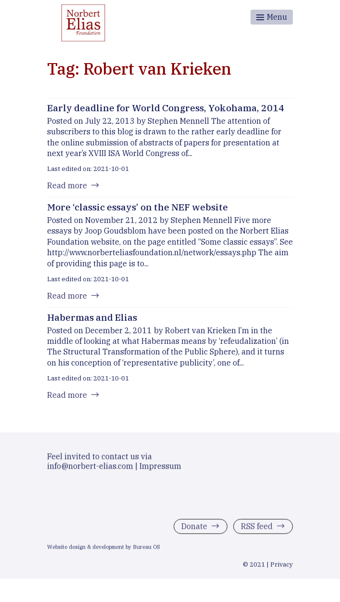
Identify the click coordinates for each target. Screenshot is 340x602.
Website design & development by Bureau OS (103, 548)
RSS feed (257, 528)
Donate (194, 528)
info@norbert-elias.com (90, 467)
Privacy (281, 566)
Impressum (160, 467)
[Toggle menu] (272, 17)
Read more (67, 185)
